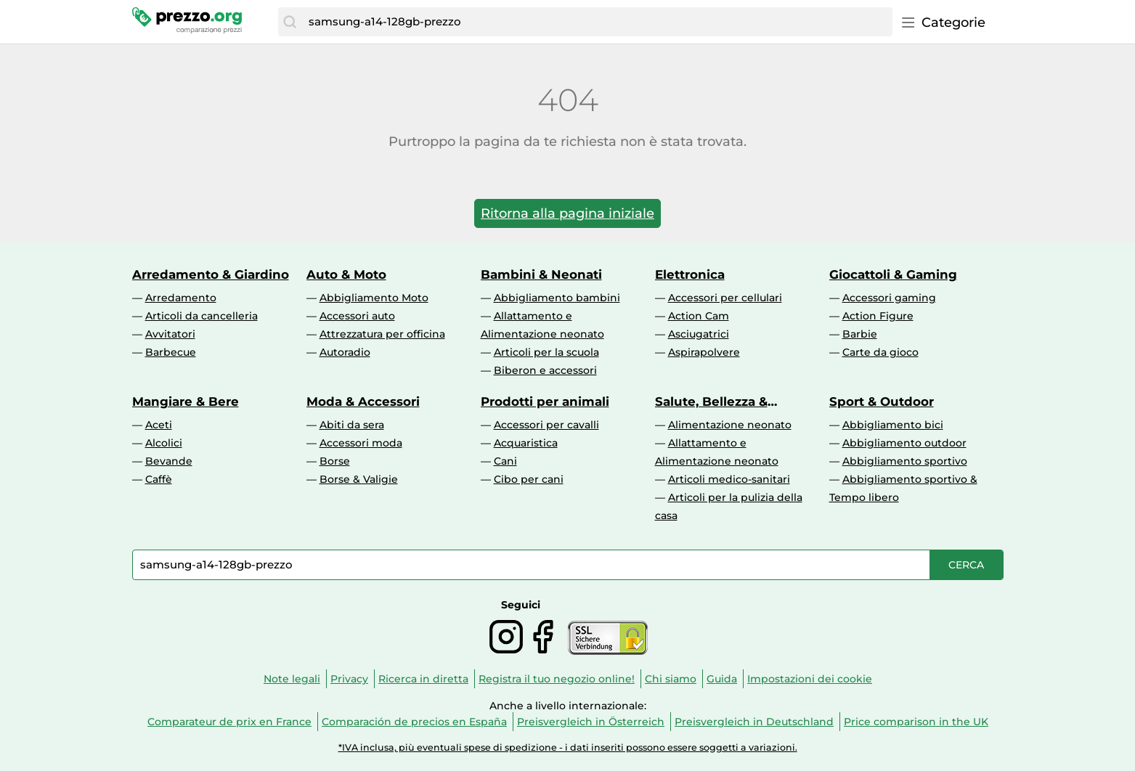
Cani (505, 461)
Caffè (158, 479)
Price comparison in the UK (916, 721)
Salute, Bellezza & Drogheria (711, 401)
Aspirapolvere (704, 352)
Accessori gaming (889, 297)
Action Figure (878, 315)
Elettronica (690, 274)
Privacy (349, 678)
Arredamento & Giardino (210, 274)
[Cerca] (289, 21)
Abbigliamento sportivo (904, 461)
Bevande (168, 461)
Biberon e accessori (545, 370)
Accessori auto (357, 315)
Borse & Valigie (359, 479)
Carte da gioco (880, 352)
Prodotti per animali (545, 401)
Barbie (859, 333)
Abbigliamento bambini (557, 297)
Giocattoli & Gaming (893, 274)
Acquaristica (526, 442)
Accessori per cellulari (725, 297)
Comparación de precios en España (414, 721)
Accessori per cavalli (546, 424)
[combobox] (596, 21)
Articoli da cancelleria (201, 315)
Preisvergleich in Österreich (590, 721)
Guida (722, 678)
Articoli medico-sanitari (729, 479)
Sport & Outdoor (881, 401)
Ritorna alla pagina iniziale (567, 213)
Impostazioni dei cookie (809, 678)
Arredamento (180, 297)
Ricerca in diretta (423, 678)
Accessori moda (361, 442)
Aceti (158, 424)
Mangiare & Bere (185, 401)
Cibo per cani (529, 479)
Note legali (292, 678)
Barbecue (170, 352)
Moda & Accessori (363, 401)
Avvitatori (170, 333)
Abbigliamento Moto (374, 297)
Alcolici (163, 442)
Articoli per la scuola (546, 352)
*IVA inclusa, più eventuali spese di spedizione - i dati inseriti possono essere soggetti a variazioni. (567, 747)
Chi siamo (670, 678)
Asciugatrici (698, 333)
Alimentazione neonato (730, 424)
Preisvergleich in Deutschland (754, 721)
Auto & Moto (346, 274)
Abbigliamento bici (892, 424)
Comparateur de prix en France (229, 721)
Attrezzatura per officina (382, 333)
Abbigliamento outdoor (904, 442)
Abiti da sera (352, 424)
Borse (335, 461)
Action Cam (698, 315)
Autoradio (345, 352)
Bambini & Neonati (541, 274)
